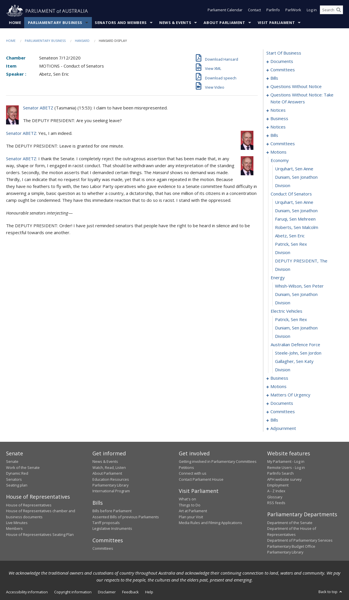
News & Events (175, 22)
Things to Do (189, 505)
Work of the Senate (23, 467)
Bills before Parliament (112, 511)
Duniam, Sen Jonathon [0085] (296, 177)
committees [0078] (282, 144)
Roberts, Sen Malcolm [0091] (296, 227)
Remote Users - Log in (286, 467)
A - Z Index (276, 491)
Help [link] (149, 592)
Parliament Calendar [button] (225, 11)
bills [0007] (274, 78)
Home (15, 22)
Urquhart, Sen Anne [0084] (294, 169)
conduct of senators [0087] (291, 194)
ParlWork (293, 11)
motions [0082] (278, 152)
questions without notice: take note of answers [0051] (301, 98)
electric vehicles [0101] (286, 311)
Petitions (186, 467)
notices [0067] (278, 127)
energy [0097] (278, 278)
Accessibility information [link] (27, 592)
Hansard (82, 41)
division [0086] (282, 186)
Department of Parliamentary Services (300, 540)
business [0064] (279, 119)
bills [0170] (274, 420)
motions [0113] (278, 387)
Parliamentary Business (55, 22)
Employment (278, 485)
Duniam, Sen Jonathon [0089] (296, 211)
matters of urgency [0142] (290, 395)
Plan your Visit (191, 516)
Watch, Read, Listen (109, 467)
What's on (187, 499)
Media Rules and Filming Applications (210, 523)
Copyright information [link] (73, 592)
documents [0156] (281, 403)
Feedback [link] (130, 592)
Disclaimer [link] (107, 592)
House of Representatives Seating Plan (40, 534)
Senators (14, 479)
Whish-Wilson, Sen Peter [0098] (299, 286)
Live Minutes (17, 523)
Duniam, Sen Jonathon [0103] (296, 328)
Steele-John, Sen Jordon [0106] (298, 353)
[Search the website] (331, 11)
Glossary (274, 497)
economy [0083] (280, 160)
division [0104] (282, 336)
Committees (102, 548)
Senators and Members (121, 22)
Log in (312, 11)
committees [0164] (282, 412)
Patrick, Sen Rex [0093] (291, 244)
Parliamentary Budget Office (291, 546)
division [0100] (282, 303)
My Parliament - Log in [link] (285, 461)
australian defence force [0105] (295, 345)
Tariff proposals (106, 523)
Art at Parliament (193, 511)
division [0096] (282, 269)
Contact (254, 11)
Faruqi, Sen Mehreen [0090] (295, 219)
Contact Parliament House (201, 479)
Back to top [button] (330, 592)
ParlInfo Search (280, 473)
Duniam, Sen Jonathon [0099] (296, 294)
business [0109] (279, 378)
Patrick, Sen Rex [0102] (291, 320)
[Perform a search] (338, 11)
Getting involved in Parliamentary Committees (218, 461)
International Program (111, 491)
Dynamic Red (17, 473)
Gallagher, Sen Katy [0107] (294, 361)
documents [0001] (281, 61)
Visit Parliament (276, 22)
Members (14, 528)
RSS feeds (276, 503)
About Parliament (224, 22)
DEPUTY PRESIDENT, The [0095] (301, 261)
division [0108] (282, 370)
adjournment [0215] (283, 428)
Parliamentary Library (110, 485)
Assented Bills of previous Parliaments (125, 516)
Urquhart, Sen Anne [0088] (294, 202)
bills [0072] (274, 135)
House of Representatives (29, 505)
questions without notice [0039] (296, 87)
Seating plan (16, 485)
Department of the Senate (289, 523)
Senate (12, 461)
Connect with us (192, 473)
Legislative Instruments (112, 528)
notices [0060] (278, 110)
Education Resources (110, 479)
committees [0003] (282, 70)
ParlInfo (273, 11)
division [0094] (282, 253)
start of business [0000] (283, 53)
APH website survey (284, 479)
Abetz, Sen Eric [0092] (290, 236)
